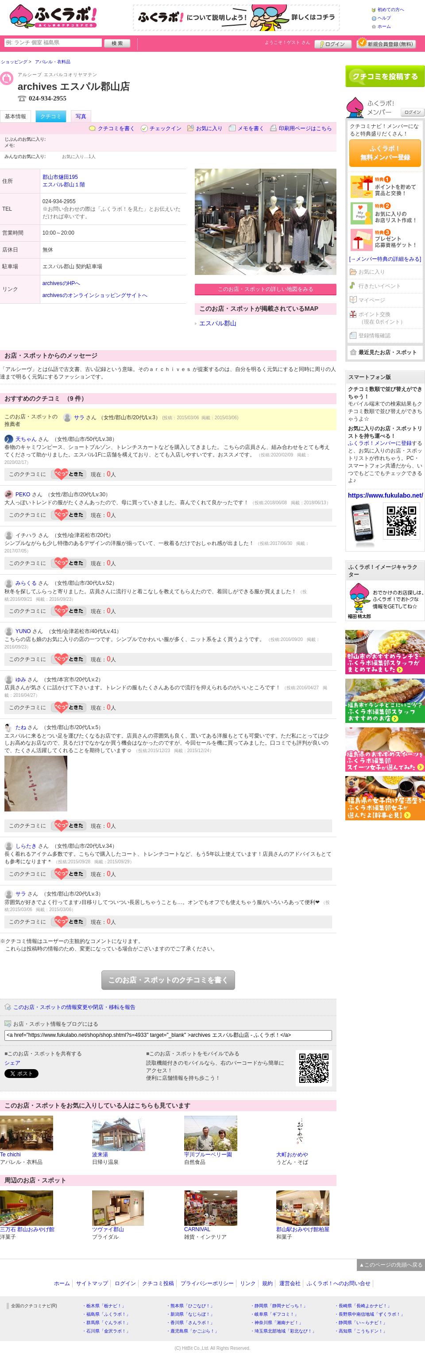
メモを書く (251, 128)
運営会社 (290, 1283)
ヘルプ (384, 17)
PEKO (22, 494)
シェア (12, 1063)
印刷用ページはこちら (305, 128)
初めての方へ (391, 9)
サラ (79, 417)
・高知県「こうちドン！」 (360, 1331)
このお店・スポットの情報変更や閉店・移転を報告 (74, 1007)
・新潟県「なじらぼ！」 (190, 1314)
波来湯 (100, 1154)
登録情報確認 (374, 335)
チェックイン (166, 128)
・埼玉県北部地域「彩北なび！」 (283, 1331)
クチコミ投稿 (158, 1283)
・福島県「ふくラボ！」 (106, 1314)
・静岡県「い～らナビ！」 (360, 1322)
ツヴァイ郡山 (108, 1229)
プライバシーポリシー (207, 1283)
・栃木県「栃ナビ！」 (104, 1305)
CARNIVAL (197, 1229)
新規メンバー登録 (386, 43)
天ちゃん (26, 439)
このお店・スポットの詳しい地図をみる (265, 289)
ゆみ (20, 679)
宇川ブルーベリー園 (208, 1154)
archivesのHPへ (61, 283)
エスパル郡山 (217, 323)
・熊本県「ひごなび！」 (190, 1305)
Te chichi (10, 1154)
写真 (81, 116)
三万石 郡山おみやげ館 (27, 1229)
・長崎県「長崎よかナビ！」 (363, 1305)
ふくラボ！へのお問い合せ (339, 1283)
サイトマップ (92, 1283)
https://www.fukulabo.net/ (385, 495)
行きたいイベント (380, 286)
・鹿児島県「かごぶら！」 (192, 1331)
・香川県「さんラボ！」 (190, 1322)
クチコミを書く (116, 128)
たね (20, 727)
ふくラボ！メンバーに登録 (380, 443)
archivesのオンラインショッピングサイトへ (94, 295)
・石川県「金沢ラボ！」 (106, 1331)
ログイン (333, 43)
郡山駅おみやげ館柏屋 (302, 1229)
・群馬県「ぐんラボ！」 (106, 1322)
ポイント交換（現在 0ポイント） (382, 318)
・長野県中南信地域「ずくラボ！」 (369, 1314)
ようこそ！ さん (287, 42)
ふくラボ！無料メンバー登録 (385, 153)
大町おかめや (292, 1154)
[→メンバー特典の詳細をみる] (385, 259)
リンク (248, 1283)
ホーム (384, 26)
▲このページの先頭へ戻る (391, 1265)
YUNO (23, 631)
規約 (267, 1283)
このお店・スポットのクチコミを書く (168, 980)
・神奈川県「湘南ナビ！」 (276, 1322)
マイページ (372, 300)
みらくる (26, 583)
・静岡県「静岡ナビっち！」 (279, 1305)
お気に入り (209, 128)
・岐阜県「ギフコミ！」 (274, 1314)
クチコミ (51, 116)
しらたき (26, 846)
